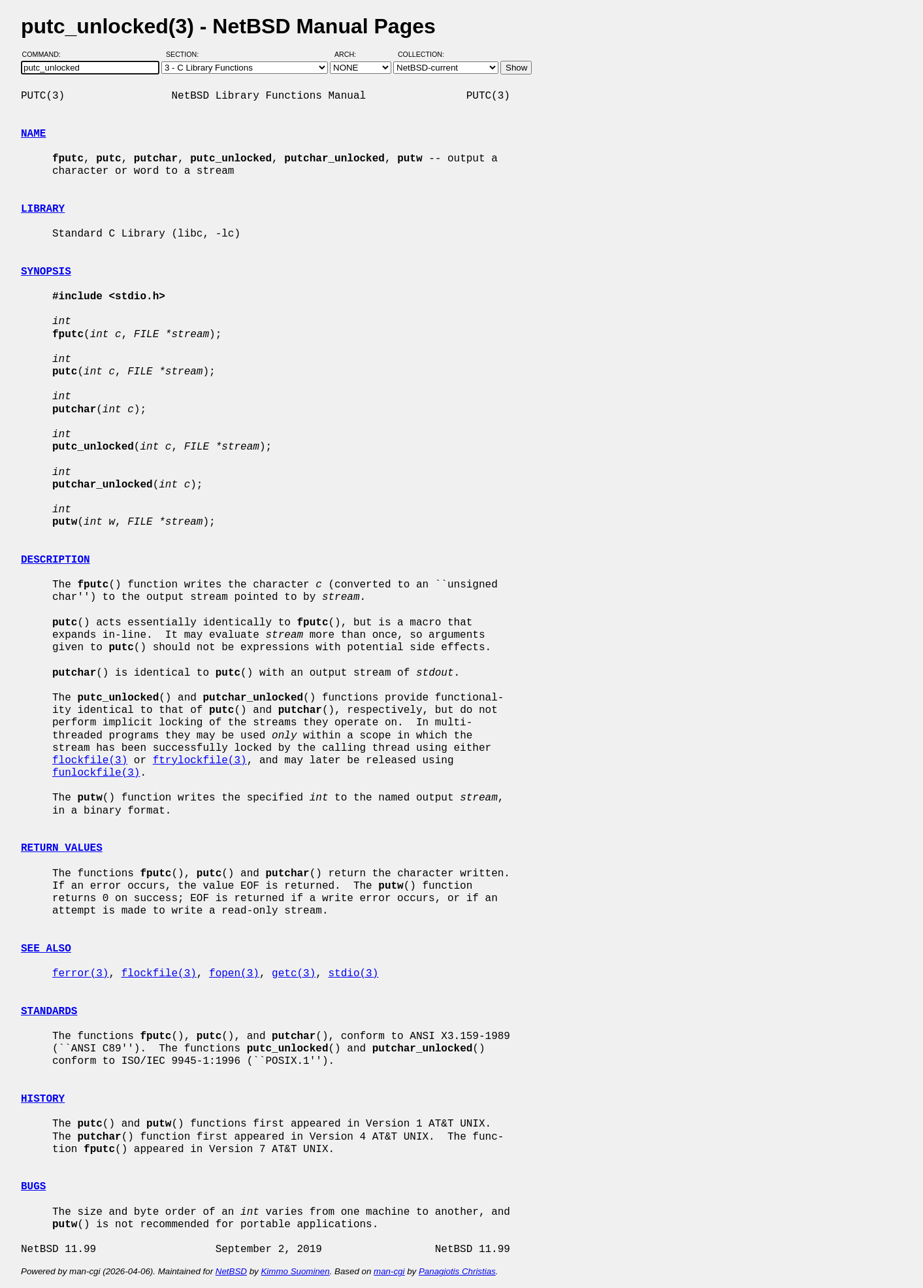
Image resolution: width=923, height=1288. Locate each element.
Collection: (421, 54)
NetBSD (231, 1271)
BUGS (33, 1187)
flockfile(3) (89, 760)
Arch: (351, 54)
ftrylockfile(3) (200, 760)
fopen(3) (234, 973)
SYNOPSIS (46, 272)
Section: (185, 54)
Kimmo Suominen (295, 1271)
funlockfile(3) (96, 773)
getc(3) (294, 973)
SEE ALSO (46, 949)
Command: (45, 54)
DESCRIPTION (55, 560)
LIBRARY (43, 209)
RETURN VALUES (62, 848)
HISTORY (43, 1099)
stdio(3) (353, 973)
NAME (33, 134)
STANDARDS (49, 1011)
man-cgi (389, 1271)
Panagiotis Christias (457, 1271)
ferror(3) (80, 973)
